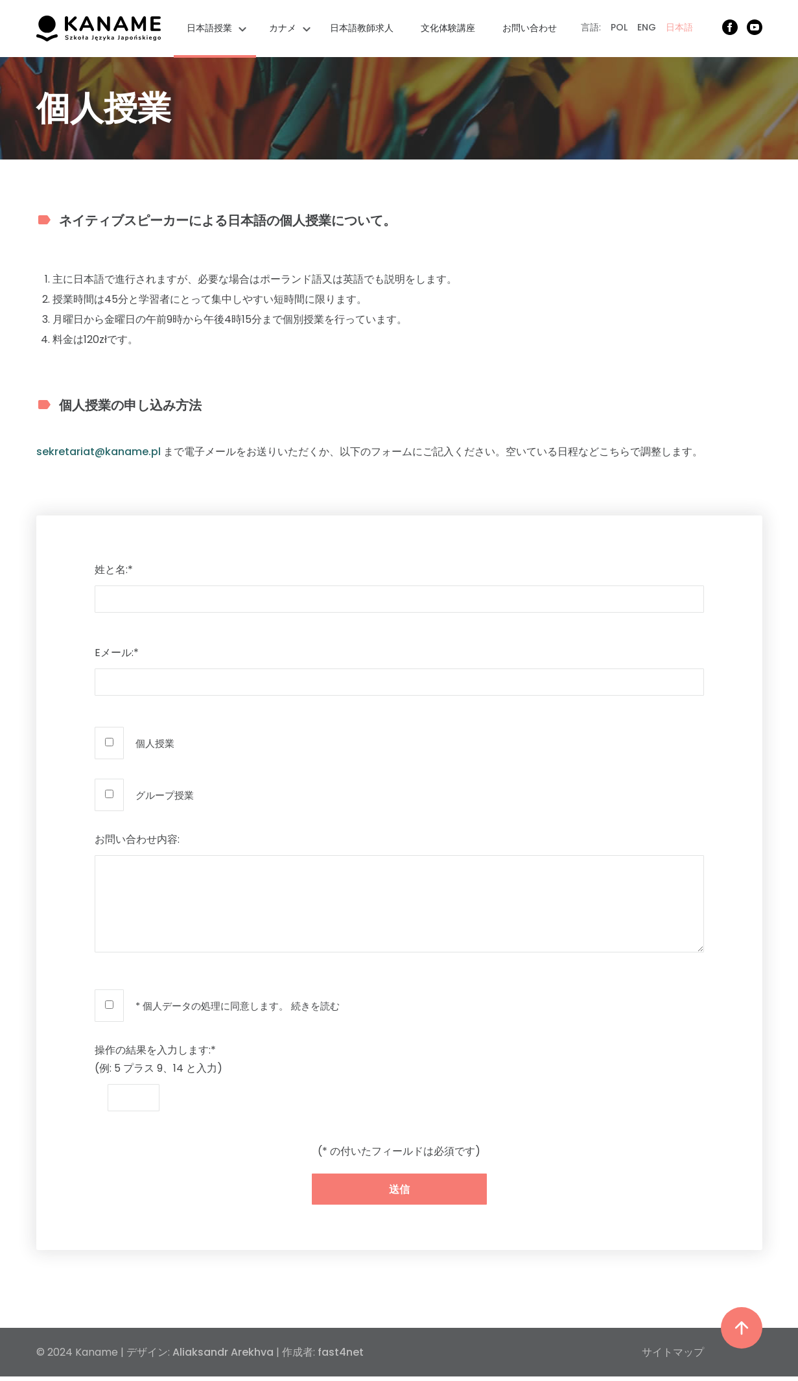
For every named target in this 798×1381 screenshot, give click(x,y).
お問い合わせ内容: (137, 839)
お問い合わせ (529, 27)
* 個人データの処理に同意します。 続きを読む (237, 1006)
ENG (646, 27)
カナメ (282, 27)
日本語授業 (209, 27)
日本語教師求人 (361, 27)
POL (619, 27)
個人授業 (154, 743)
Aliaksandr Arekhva (223, 1352)
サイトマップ (673, 1352)
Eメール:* (117, 652)
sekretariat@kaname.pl (98, 451)
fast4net (341, 1352)
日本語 (679, 27)
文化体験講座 (448, 27)
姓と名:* (114, 569)
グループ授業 (164, 795)
